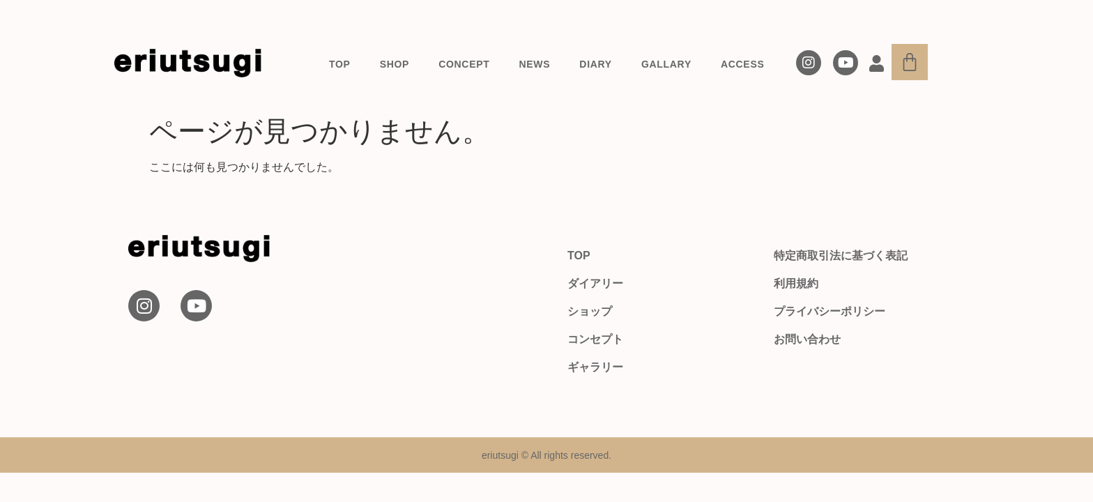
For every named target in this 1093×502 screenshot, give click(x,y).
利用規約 (796, 283)
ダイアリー (595, 283)
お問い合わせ (807, 339)
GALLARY (666, 64)
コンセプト (595, 339)
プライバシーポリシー (829, 311)
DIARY (595, 64)
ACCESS (743, 64)
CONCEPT (463, 64)
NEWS (535, 64)
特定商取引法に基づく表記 (841, 255)
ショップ (589, 311)
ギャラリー (595, 367)
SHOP (394, 64)
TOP (340, 64)
